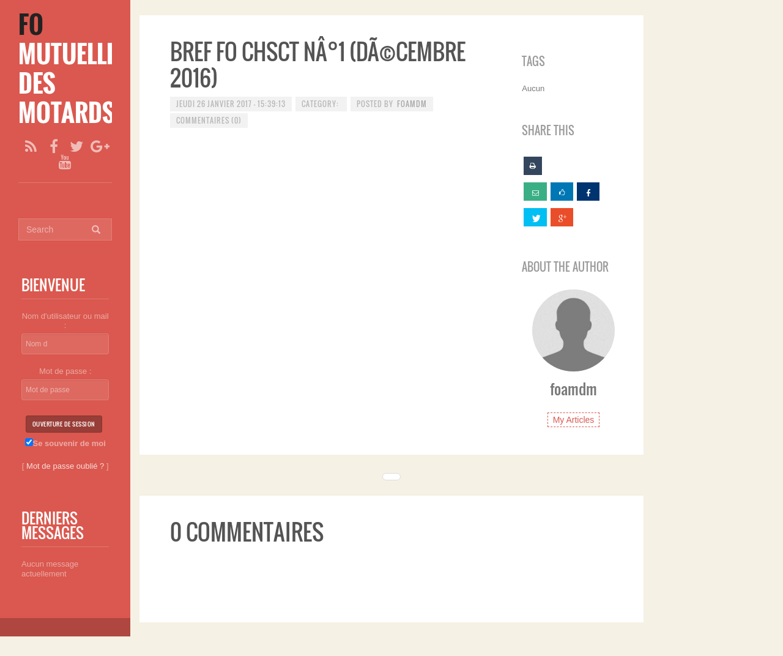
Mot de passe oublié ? (65, 466)
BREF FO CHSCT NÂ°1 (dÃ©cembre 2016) (318, 64)
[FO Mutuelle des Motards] (67, 68)
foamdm (412, 104)
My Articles (574, 420)
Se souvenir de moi (65, 443)
